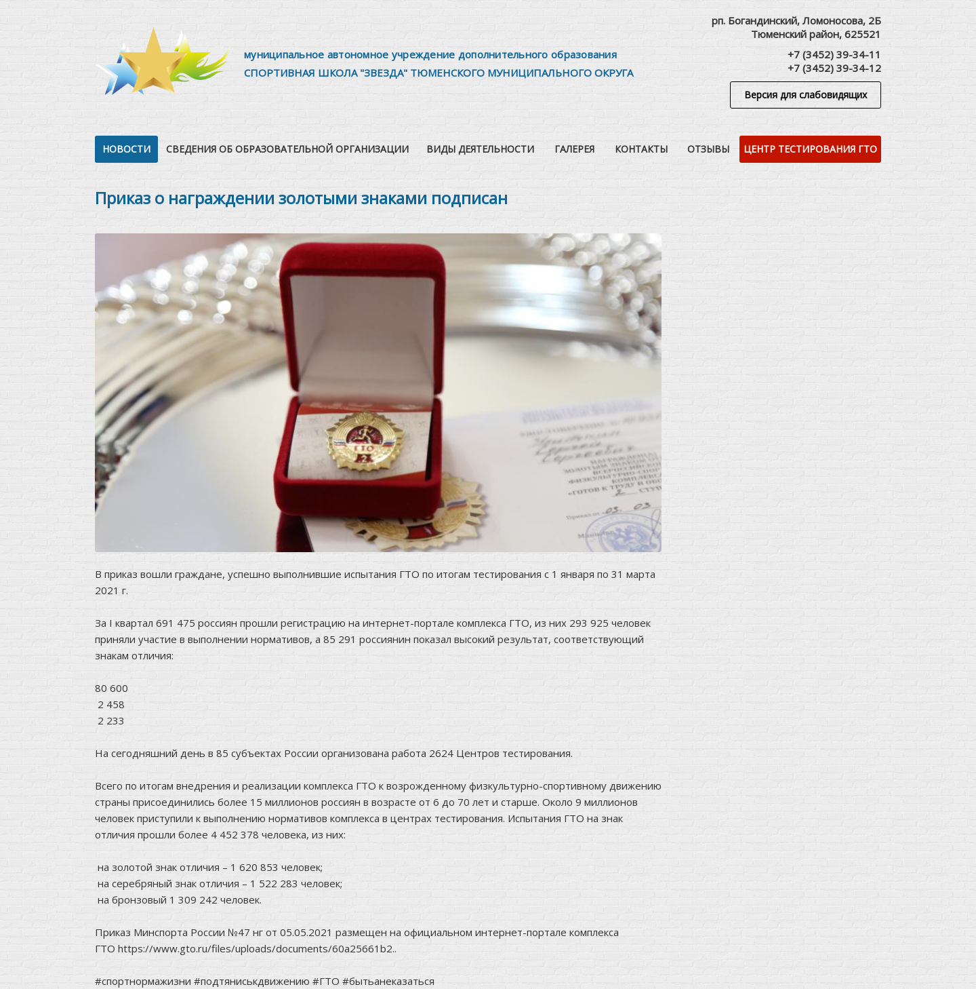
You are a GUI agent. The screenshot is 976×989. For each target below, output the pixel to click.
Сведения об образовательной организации (287, 148)
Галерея (574, 148)
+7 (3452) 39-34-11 (834, 54)
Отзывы (708, 148)
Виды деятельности (480, 148)
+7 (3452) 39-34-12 (834, 68)
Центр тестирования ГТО (810, 148)
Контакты (641, 148)
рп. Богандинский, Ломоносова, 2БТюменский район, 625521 (796, 27)
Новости (126, 148)
